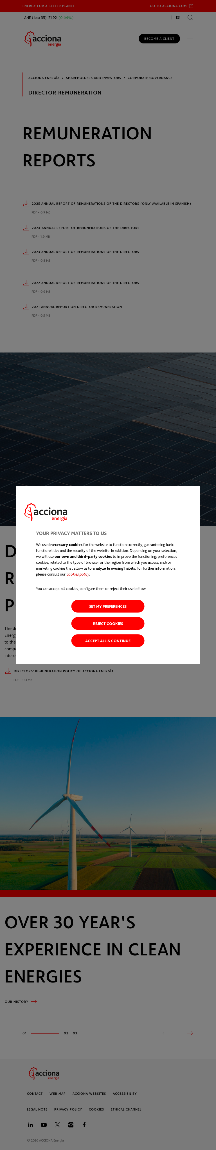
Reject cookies (108, 623)
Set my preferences (108, 606)
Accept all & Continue (107, 640)
